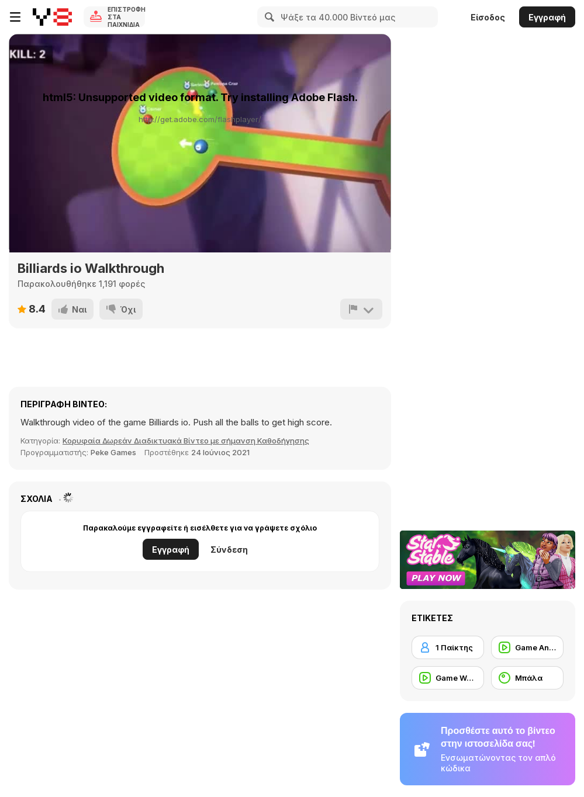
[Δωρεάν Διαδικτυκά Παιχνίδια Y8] (52, 17)
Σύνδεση (229, 550)
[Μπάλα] (527, 677)
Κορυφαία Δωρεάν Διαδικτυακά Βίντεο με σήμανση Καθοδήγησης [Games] (186, 440)
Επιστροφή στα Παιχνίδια (126, 16)
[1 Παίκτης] (448, 647)
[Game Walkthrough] (448, 677)
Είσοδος (488, 17)
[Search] (267, 16)
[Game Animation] (527, 647)
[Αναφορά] (361, 309)
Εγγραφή (547, 17)
